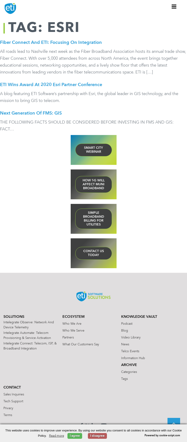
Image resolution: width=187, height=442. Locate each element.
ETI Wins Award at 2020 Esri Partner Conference (51, 85)
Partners (68, 338)
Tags (124, 379)
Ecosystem (73, 317)
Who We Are (71, 324)
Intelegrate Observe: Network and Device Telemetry (28, 325)
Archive (129, 366)
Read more (56, 435)
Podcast (126, 324)
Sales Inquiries (13, 395)
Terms (7, 415)
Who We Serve (73, 331)
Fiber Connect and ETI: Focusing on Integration (51, 42)
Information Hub (133, 358)
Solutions (13, 317)
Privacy (8, 409)
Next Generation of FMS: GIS (31, 114)
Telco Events (130, 352)
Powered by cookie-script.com (162, 435)
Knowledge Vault (139, 317)
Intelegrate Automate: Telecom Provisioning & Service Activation (27, 336)
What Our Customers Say (80, 345)
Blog (124, 331)
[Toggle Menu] (174, 6)
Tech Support (13, 402)
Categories (129, 372)
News (125, 345)
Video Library (131, 338)
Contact (12, 388)
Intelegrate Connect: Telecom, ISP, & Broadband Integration (30, 347)
